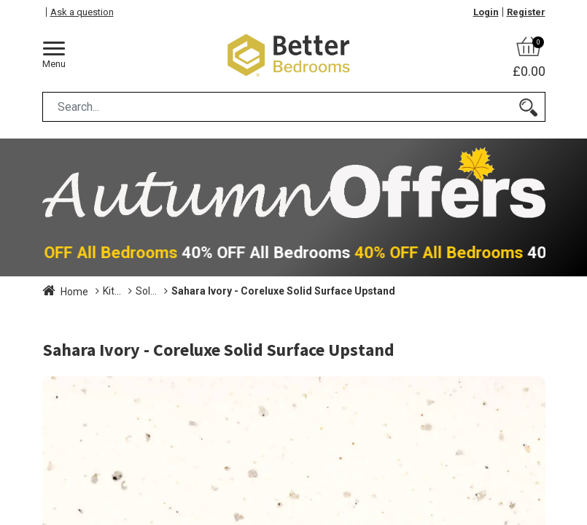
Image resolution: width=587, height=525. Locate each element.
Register (526, 12)
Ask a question (82, 12)
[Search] (528, 107)
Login (486, 12)
